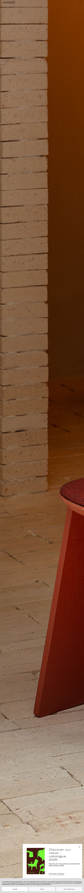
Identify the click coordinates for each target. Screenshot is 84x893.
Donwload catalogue (56, 874)
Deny (42, 889)
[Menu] (80, 2)
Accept (15, 889)
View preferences (69, 889)
